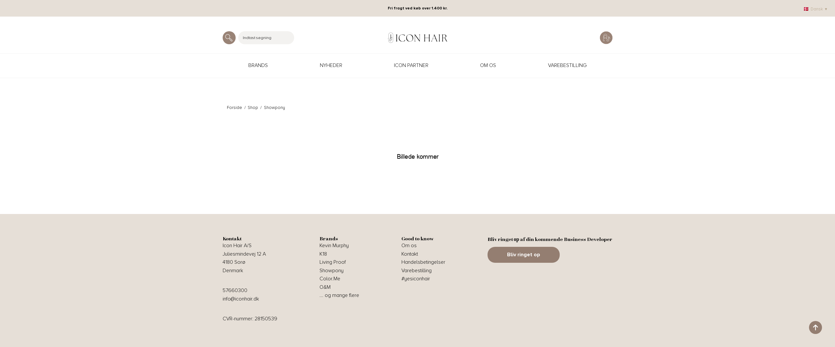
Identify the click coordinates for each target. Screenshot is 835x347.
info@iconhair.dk (241, 299)
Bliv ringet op (523, 254)
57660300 (235, 290)
